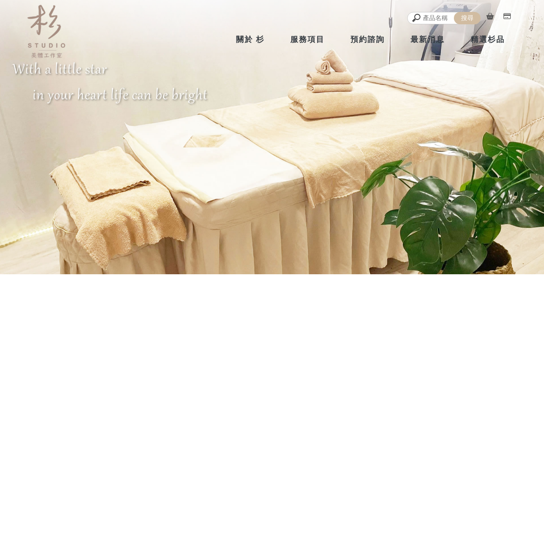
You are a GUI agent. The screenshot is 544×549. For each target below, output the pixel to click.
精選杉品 (488, 39)
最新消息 (428, 39)
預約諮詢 (367, 39)
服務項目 (307, 39)
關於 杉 (250, 39)
